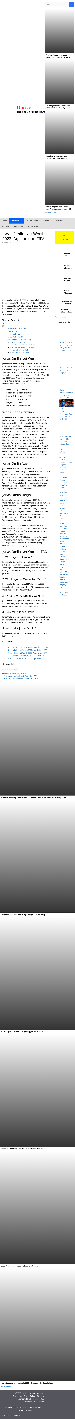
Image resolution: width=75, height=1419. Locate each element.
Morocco (62, 534)
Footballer (7, 674)
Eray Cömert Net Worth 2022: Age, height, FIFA (27, 658)
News (48, 221)
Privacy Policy (29, 1396)
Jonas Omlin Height (15, 337)
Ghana (61, 511)
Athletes (62, 457)
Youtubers (6, 226)
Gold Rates (63, 513)
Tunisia (62, 579)
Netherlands (64, 539)
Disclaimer (17, 1396)
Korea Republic (65, 528)
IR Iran (61, 521)
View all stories (51, 212)
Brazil (61, 472)
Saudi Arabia (64, 559)
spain (61, 569)
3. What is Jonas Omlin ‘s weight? (22, 347)
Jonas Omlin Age (14, 334)
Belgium (62, 465)
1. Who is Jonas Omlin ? (20, 342)
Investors (62, 518)
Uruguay (62, 585)
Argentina (63, 454)
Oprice (24, 107)
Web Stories (33, 226)
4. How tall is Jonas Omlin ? (20, 350)
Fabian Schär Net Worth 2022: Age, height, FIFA (27, 653)
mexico (62, 531)
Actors (61, 449)
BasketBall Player (65, 462)
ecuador (62, 495)
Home (4, 221)
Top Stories (27, 1401)
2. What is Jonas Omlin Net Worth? (23, 345)
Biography (63, 467)
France (61, 503)
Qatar (61, 554)
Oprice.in (16, 1415)
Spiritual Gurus (65, 572)
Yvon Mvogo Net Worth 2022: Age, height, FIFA (20, 676)
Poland (62, 546)
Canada (62, 480)
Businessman (64, 475)
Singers (62, 567)
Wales (61, 590)
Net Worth (17, 221)
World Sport (19, 226)
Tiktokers (59, 221)
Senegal (62, 562)
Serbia (61, 564)
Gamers (62, 505)
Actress (62, 452)
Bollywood (63, 470)
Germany (62, 508)
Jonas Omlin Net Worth (17, 329)
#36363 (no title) (21, 1393)
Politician (62, 549)
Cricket (62, 487)
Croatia (62, 490)
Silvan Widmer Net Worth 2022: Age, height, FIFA (28, 647)
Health (61, 516)
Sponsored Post (24, 1399)
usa (60, 587)
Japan (61, 523)
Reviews (62, 556)
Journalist (63, 526)
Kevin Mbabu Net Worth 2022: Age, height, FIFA (27, 650)
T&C (42, 1399)
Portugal (62, 551)
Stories (35, 1399)
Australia (62, 459)
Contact (40, 1393)
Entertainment (34, 221)
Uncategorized (64, 582)
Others (62, 544)
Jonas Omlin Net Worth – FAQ (19, 339)
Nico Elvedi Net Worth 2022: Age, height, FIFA (26, 656)
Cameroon (63, 477)
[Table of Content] (26, 323)
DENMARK (63, 493)
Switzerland (24, 674)
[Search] (71, 4)
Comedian (63, 482)
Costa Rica (63, 485)
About (32, 1393)
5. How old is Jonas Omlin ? (20, 352)
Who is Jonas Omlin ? (16, 331)
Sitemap (40, 1396)
